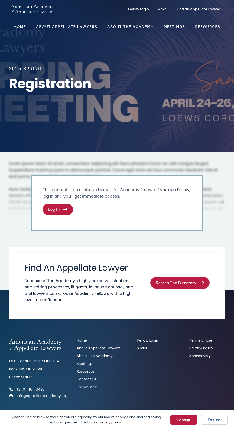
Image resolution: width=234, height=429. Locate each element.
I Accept (183, 420)
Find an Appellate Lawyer (199, 9)
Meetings (174, 27)
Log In (54, 209)
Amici (162, 9)
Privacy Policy (201, 348)
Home (20, 27)
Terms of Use (200, 341)
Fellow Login (138, 9)
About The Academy (130, 27)
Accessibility (200, 356)
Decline (214, 420)
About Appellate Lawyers (66, 27)
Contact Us (86, 380)
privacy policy (110, 422)
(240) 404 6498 (31, 389)
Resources (207, 27)
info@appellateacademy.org (42, 395)
